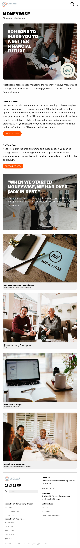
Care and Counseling (51, 515)
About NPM (9, 522)
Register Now (12, 133)
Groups (45, 507)
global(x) (8, 538)
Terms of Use (44, 544)
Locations (9, 526)
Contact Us (9, 515)
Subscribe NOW (13, 166)
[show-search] (71, 4)
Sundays (8, 507)
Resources (9, 530)
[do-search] (23, 491)
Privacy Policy (32, 544)
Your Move (9, 534)
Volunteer (46, 511)
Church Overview (12, 511)
